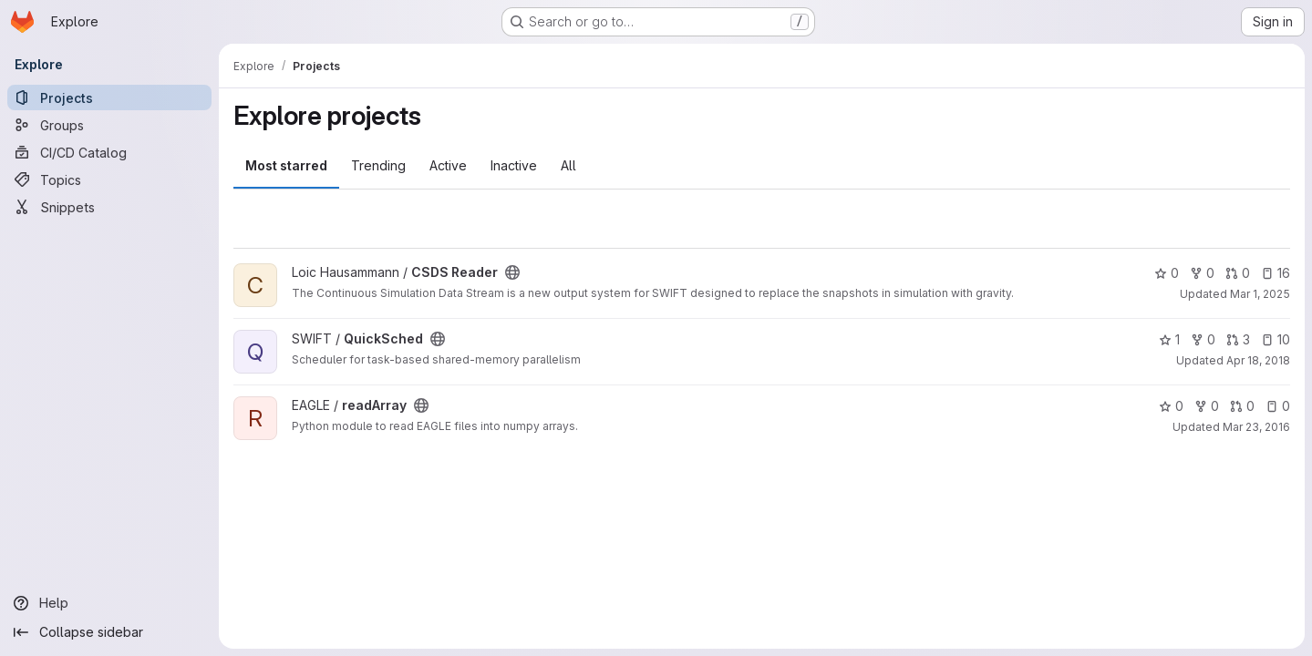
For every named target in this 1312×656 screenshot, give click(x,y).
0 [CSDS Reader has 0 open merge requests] (1237, 273)
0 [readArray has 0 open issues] (1278, 406)
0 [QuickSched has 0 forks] (1203, 339)
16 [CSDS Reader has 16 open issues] (1275, 273)
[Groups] (109, 125)
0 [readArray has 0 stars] (1171, 406)
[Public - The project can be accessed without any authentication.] (512, 272)
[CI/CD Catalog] (109, 152)
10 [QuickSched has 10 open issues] (1275, 339)
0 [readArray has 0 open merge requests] (1242, 406)
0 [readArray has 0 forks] (1206, 406)
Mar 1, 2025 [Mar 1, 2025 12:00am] (1260, 294)
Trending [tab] (378, 165)
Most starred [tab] (286, 165)
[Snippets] (109, 207)
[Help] (109, 603)
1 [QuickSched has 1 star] (1169, 339)
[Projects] (109, 97)
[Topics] (109, 179)
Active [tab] (448, 165)
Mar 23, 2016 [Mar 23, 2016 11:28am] (1256, 427)
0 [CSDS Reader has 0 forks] (1202, 273)
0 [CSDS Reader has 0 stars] (1166, 273)
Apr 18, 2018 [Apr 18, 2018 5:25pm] (1258, 360)
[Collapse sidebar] (109, 632)
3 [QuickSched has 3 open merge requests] (1238, 339)
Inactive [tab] (514, 165)
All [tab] (568, 165)
